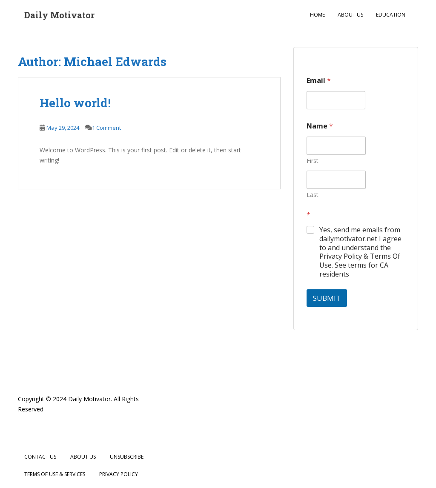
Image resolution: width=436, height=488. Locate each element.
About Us (350, 14)
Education (390, 14)
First (312, 160)
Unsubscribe (126, 456)
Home (317, 14)
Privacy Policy (118, 474)
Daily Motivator (59, 14)
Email (319, 81)
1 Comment (106, 127)
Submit (327, 298)
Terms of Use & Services (54, 474)
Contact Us (40, 456)
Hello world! (75, 103)
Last (312, 194)
